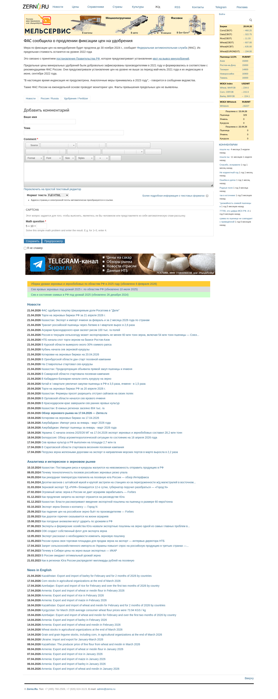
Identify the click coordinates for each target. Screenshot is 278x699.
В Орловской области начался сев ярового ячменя (73, 398)
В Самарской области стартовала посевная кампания (75, 373)
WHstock (224, 106)
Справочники (99, 6)
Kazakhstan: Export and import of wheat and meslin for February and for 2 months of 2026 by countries (103, 605)
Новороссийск (227, 74)
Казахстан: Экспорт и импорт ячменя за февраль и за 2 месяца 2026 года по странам (95, 320)
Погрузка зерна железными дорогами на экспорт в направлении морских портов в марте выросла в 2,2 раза (109, 452)
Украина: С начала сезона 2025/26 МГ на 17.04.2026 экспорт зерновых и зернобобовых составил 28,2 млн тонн (111, 432)
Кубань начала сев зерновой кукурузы (65, 349)
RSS (177, 7)
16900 (245, 74)
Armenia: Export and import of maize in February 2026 (74, 600)
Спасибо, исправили (230, 165)
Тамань (223, 78)
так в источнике (227, 195)
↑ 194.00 (248, 51)
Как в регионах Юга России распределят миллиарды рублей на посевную (87, 560)
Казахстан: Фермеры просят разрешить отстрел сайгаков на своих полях (87, 393)
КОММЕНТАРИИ (228, 144)
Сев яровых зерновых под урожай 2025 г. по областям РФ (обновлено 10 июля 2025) (82, 289)
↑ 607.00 (248, 42)
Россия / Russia (50, 98)
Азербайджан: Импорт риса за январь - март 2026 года (76, 422)
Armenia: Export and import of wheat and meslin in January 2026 (80, 668)
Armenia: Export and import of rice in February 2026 (72, 595)
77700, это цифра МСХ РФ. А (234, 211)
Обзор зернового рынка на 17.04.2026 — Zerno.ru (74, 413)
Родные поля (226, 188)
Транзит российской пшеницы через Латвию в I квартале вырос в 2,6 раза (88, 325)
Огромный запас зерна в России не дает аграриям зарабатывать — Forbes (88, 492)
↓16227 (245, 106)
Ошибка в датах (228, 180)
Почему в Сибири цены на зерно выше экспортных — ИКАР (79, 550)
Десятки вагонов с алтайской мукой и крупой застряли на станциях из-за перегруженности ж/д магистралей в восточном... (118, 482)
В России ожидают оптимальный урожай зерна (71, 555)
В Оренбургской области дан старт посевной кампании (76, 359)
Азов (222, 61)
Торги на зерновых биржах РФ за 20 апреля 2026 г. (73, 388)
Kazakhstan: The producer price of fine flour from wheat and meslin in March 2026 (90, 644)
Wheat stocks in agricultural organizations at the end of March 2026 (81, 629)
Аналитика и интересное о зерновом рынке (61, 461)
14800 (245, 69)
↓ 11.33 (247, 38)
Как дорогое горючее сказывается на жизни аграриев (74, 516)
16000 (245, 78)
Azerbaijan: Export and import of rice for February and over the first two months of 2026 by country (100, 585)
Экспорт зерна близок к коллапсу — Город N (69, 506)
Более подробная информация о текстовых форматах (174, 195)
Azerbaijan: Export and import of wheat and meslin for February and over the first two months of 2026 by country (108, 615)
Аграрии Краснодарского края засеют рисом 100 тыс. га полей (80, 330)
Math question (36, 221)
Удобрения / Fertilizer (76, 98)
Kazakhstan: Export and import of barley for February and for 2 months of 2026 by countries (96, 575)
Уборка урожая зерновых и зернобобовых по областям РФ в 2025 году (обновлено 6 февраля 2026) (92, 283)
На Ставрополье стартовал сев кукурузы (67, 364)
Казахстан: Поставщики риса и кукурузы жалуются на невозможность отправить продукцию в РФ (102, 467)
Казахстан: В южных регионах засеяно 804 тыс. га (72, 408)
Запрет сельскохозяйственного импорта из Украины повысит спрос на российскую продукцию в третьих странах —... (114, 545)
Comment (31, 139)
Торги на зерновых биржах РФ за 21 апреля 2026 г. (73, 315)
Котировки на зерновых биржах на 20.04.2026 (70, 354)
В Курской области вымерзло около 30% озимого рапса (76, 344)
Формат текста (37, 195)
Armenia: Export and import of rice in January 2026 (72, 654)
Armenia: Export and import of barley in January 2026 (73, 663)
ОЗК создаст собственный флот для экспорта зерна (74, 531)
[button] (32, 145)
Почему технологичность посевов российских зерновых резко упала (84, 472)
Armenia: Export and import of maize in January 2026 (73, 659)
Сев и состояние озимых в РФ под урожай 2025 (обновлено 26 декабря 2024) (78, 294)
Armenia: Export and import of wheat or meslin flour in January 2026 (82, 649)
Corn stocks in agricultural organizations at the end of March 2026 (80, 580)
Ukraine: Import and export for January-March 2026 (72, 639)
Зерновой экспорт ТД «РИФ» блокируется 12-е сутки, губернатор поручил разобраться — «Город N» (104, 487)
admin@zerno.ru (106, 689)
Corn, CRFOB (227, 92)
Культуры (142, 6)
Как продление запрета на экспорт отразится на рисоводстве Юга (82, 496)
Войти (222, 14)
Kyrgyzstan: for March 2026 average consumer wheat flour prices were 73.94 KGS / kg (93, 610)
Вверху (249, 678)
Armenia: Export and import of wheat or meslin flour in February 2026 (83, 590)
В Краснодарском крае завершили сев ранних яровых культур (80, 403)
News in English (39, 570)
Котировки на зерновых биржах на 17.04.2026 (70, 417)
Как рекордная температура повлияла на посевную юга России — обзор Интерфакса (95, 477)
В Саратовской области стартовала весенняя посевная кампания (82, 447)
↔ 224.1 (246, 96)
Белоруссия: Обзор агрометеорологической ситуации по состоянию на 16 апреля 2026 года (99, 437)
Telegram (221, 7)
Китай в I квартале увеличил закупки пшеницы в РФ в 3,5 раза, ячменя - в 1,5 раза (93, 383)
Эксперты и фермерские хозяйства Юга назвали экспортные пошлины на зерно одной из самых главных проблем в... (115, 526)
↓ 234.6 (245, 88)
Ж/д (157, 6)
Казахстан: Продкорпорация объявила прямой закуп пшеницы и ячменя (86, 369)
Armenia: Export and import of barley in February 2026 (74, 619)
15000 (245, 61)
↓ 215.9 (245, 92)
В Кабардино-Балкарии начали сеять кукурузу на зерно (76, 378)
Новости (61, 6)
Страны (121, 6)
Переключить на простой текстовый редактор (52, 189)
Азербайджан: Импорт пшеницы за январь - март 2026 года (78, 427)
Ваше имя (30, 117)
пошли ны (225, 149)
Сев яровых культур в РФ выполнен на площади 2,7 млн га (78, 442)
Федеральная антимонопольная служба (162, 47)
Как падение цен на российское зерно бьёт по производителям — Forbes (87, 511)
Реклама (242, 7)
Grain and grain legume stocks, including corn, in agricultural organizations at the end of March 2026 (101, 634)
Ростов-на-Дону (228, 65)
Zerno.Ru (32, 689)
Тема (27, 128)
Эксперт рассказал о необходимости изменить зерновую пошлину (83, 536)
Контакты (198, 7)
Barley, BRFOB (227, 96)
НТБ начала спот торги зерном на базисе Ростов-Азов (75, 339)
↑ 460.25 (248, 30)
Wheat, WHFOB (228, 88)
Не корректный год (229, 172)
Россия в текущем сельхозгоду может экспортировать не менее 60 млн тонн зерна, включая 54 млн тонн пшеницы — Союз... (120, 334)
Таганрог (224, 69)
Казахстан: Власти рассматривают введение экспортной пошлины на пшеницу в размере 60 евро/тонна (107, 501)
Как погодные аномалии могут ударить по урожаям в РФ (76, 521)
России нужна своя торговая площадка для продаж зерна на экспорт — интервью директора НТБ (102, 540)
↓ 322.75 (248, 34)
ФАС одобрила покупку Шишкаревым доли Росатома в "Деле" (80, 310)
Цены (79, 6)
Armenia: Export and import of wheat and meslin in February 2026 (81, 624)
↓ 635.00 (248, 46)
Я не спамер (35, 247)
